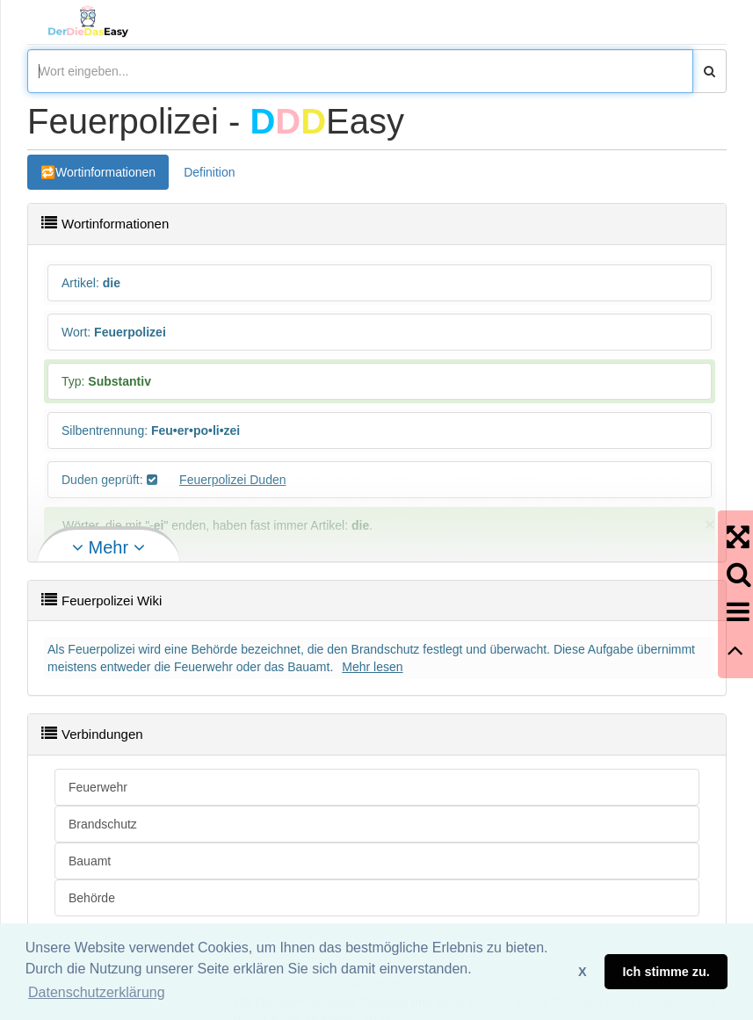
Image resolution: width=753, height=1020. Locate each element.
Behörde (92, 898)
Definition (209, 172)
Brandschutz (103, 824)
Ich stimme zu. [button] (666, 972)
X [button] (582, 972)
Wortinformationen (105, 172)
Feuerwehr (98, 787)
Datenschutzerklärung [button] (96, 992)
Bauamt (90, 861)
